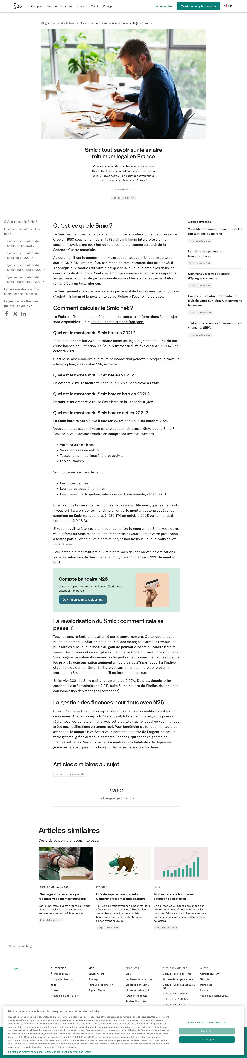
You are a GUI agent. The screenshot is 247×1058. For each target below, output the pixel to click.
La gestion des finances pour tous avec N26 (21, 303)
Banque (52, 6)
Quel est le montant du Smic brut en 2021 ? (23, 243)
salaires (58, 774)
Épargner (67, 6)
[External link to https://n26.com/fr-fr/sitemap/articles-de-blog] (104, 979)
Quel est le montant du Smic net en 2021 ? (23, 255)
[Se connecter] (163, 6)
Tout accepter (207, 1044)
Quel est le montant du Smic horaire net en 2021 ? (25, 279)
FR (228, 6)
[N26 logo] (21, 968)
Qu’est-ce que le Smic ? (20, 222)
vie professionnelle (75, 774)
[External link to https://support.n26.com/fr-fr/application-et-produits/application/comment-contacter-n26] (104, 973)
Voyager (108, 6)
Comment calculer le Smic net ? (22, 231)
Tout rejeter (207, 1035)
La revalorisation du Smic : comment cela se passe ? (22, 291)
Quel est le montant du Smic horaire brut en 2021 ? (26, 267)
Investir (82, 6)
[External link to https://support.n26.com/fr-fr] (104, 990)
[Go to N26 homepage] (18, 6)
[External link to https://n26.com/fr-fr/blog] (142, 973)
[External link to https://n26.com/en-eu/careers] (67, 984)
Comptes (37, 6)
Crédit (95, 6)
